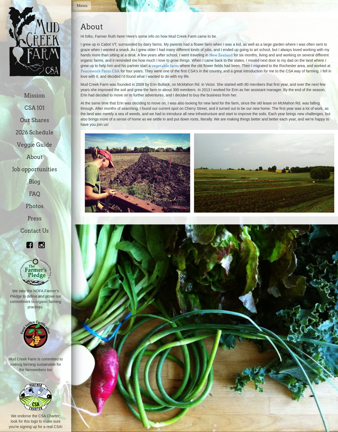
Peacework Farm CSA (100, 71)
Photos (34, 206)
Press (34, 218)
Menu (82, 5)
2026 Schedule (34, 132)
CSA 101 (35, 108)
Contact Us (35, 231)
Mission (34, 95)
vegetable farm (165, 66)
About (35, 157)
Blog (34, 181)
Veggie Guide (34, 145)
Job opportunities (34, 169)
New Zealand (221, 55)
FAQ (34, 194)
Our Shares (34, 120)
